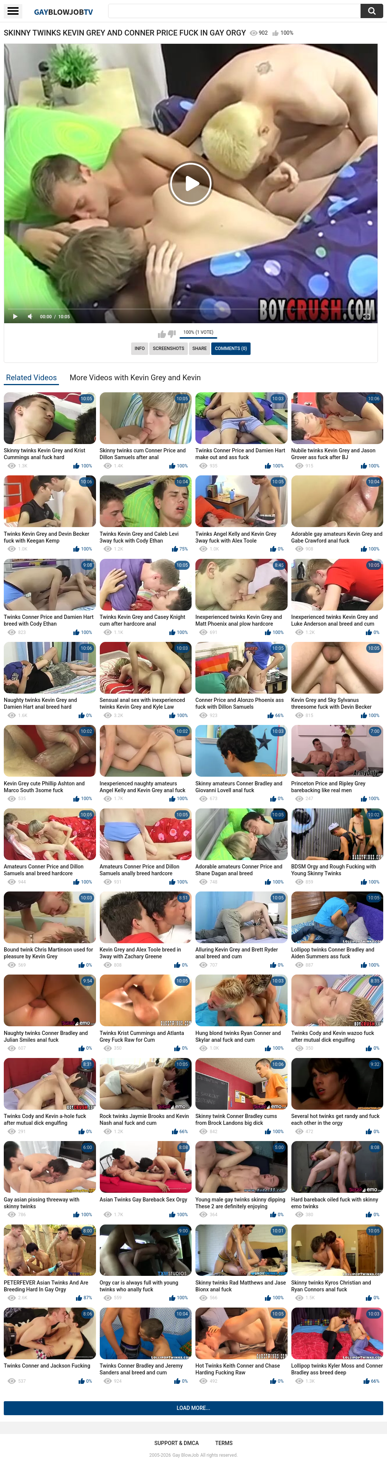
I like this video (162, 334)
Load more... (194, 1408)
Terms (224, 1443)
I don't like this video (172, 334)
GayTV (63, 11)
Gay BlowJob (185, 1455)
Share (199, 348)
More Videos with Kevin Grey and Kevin (135, 377)
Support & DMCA (176, 1443)
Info (140, 348)
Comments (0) (231, 348)
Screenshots (168, 348)
